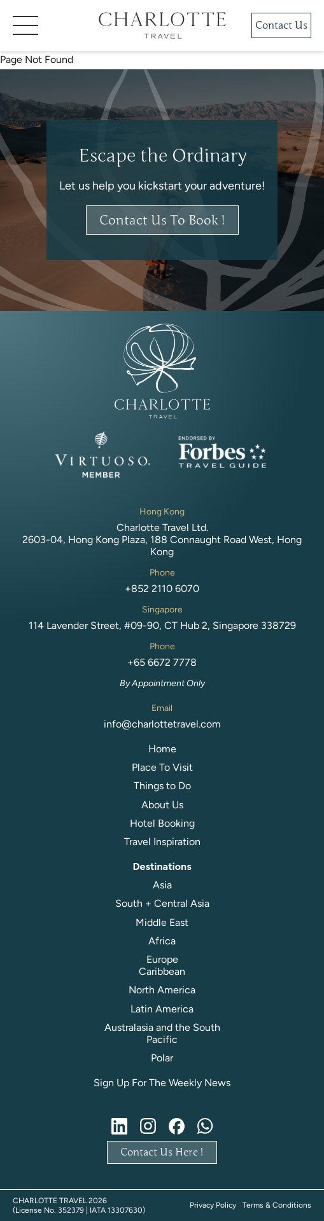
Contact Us (281, 25)
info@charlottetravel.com (162, 724)
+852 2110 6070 (162, 589)
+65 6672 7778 (162, 662)
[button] (48, 25)
